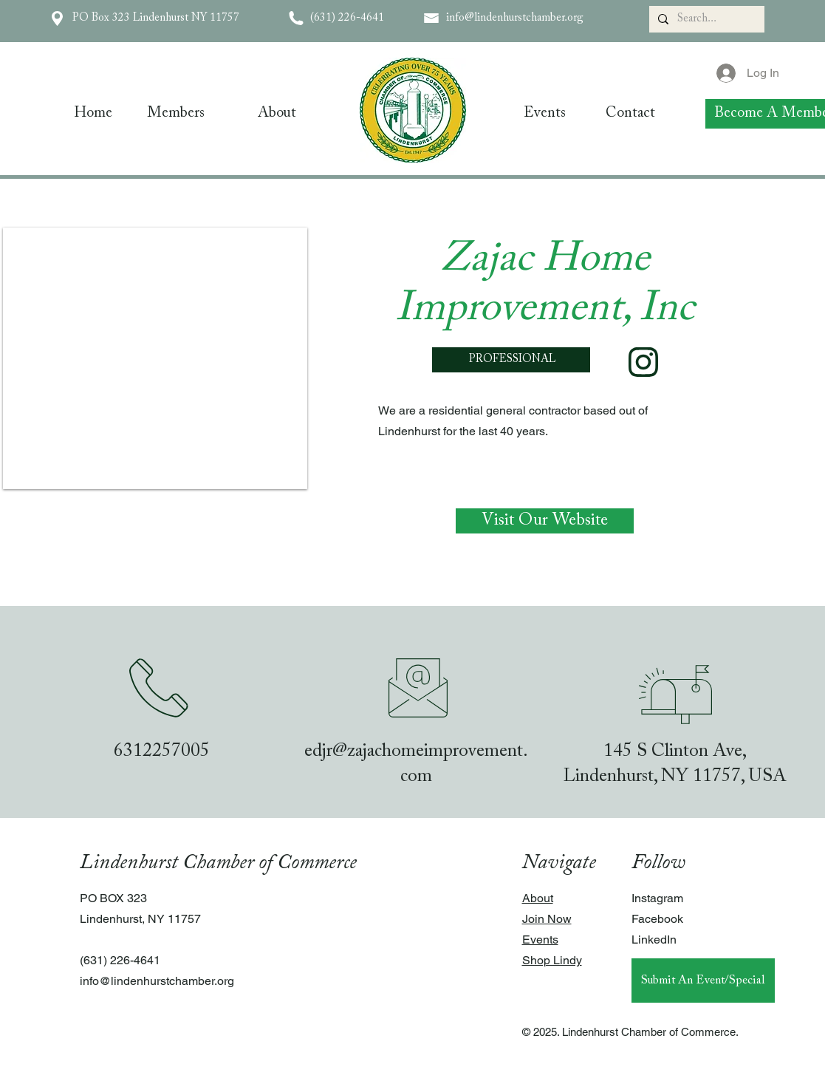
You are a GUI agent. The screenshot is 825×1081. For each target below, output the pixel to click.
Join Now (547, 919)
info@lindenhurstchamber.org (514, 18)
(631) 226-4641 (347, 18)
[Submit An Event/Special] (703, 980)
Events (540, 939)
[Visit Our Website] (545, 520)
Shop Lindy (552, 960)
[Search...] (705, 19)
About (537, 898)
